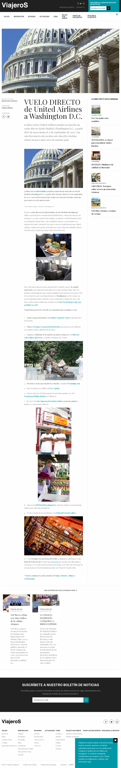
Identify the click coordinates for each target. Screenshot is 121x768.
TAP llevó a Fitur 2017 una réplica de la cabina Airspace (19, 619)
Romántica (21, 736)
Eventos (58, 745)
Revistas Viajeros (67, 7)
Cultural (20, 734)
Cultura (71, 576)
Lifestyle (21, 755)
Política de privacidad (48, 765)
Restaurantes (38, 736)
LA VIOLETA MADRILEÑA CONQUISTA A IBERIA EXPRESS (48, 619)
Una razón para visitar (25, 749)
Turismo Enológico (72, 736)
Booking (31, 16)
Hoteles (64, 576)
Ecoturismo (22, 745)
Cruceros (37, 745)
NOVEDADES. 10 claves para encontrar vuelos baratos (102, 143)
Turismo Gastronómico (74, 734)
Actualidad (44, 16)
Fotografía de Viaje (24, 751)
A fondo (4, 743)
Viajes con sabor (64, 16)
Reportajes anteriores (98, 183)
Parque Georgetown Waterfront (46, 327)
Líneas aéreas (7, 108)
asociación (54, 562)
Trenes (36, 743)
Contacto (80, 7)
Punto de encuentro (77, 16)
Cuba (55, 16)
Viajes (7, 16)
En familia (21, 740)
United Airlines (41, 191)
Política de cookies (30, 765)
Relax (20, 743)
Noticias (58, 749)
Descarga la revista (91, 16)
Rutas (4, 736)
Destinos (59, 734)
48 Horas (5, 734)
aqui (89, 762)
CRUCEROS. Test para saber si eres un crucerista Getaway (103, 189)
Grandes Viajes (96, 115)
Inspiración (19, 16)
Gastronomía (29, 579)
